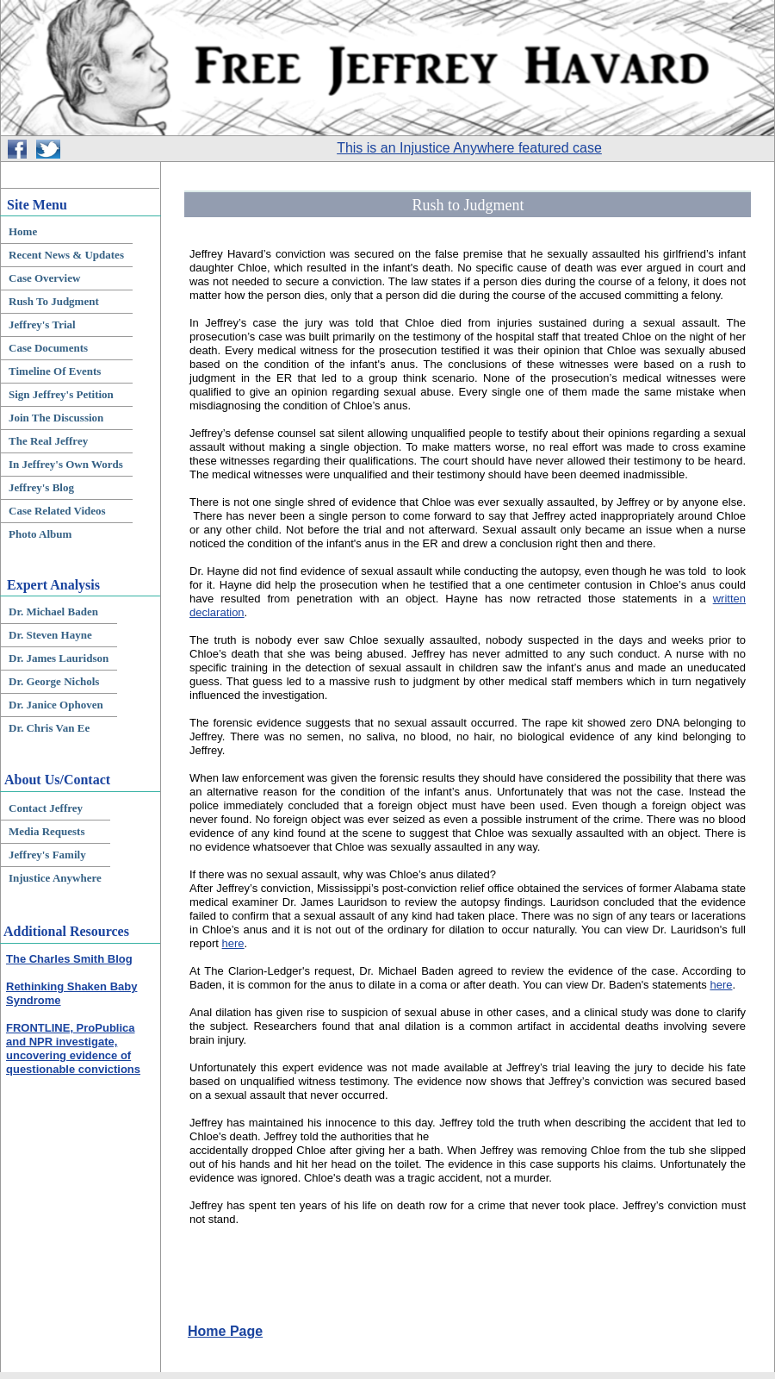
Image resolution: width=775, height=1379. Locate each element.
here (233, 943)
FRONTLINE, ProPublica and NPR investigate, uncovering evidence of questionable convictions (73, 1048)
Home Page (225, 1331)
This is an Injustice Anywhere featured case (469, 147)
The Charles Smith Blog (69, 958)
